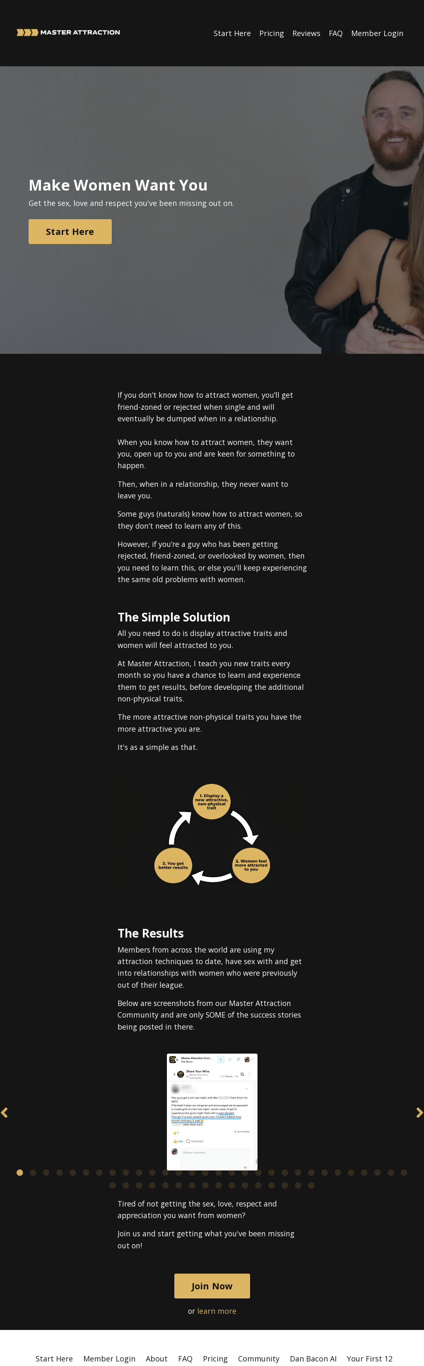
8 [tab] (112, 1114)
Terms (254, 1325)
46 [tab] (311, 1127)
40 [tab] (232, 1127)
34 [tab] (152, 1127)
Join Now (212, 1229)
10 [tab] (139, 1114)
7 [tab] (99, 1114)
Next (420, 1086)
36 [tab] (179, 1127)
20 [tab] (271, 1114)
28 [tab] (377, 1114)
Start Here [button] (70, 231)
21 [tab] (285, 1114)
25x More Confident (101, 1313)
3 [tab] (46, 1114)
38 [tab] (205, 1127)
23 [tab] (311, 1114)
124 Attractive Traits (183, 1313)
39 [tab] (218, 1127)
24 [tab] (324, 1114)
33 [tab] (139, 1127)
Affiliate (133, 1325)
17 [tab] (232, 1114)
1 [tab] (20, 1114)
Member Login (377, 33)
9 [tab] (126, 1114)
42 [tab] (258, 1127)
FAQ (335, 33)
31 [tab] (112, 1127)
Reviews (306, 33)
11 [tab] (152, 1114)
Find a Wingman (259, 1313)
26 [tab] (351, 1114)
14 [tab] (192, 1114)
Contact (291, 1325)
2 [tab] (33, 1114)
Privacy (220, 1325)
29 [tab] (391, 1114)
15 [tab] (205, 1114)
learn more (217, 1254)
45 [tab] (298, 1127)
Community (258, 1301)
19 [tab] (258, 1114)
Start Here (232, 33)
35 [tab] (165, 1127)
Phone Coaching (326, 1313)
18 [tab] (245, 1114)
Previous (4, 1086)
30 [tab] (404, 1114)
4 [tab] (59, 1114)
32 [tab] (126, 1127)
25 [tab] (338, 1114)
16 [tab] (218, 1114)
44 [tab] (285, 1127)
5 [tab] (73, 1114)
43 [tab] (271, 1127)
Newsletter (177, 1325)
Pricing (271, 33)
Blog (374, 1313)
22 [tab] (298, 1114)
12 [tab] (165, 1114)
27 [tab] (364, 1114)
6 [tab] (86, 1114)
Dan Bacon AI (313, 1301)
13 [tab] (179, 1114)
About (157, 1301)
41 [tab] (245, 1127)
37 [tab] (192, 1127)
